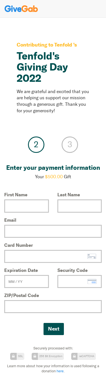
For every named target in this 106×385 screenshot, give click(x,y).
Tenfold (63, 44)
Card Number (18, 245)
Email (10, 220)
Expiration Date (21, 270)
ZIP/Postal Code (21, 295)
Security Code (72, 270)
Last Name (68, 194)
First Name (15, 194)
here (60, 371)
